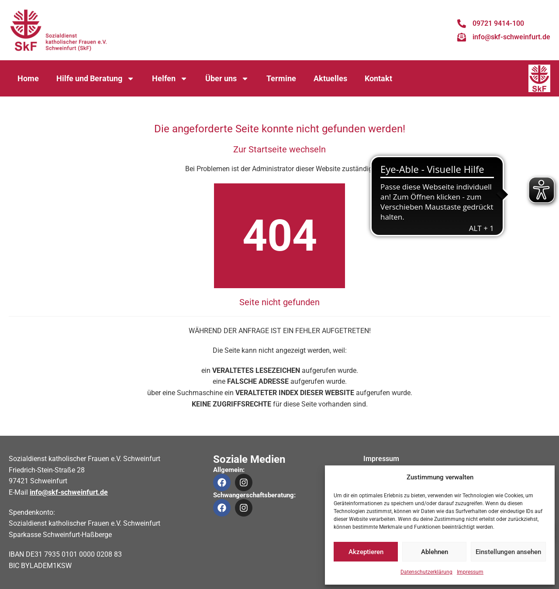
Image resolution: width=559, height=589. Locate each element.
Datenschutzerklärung (426, 572)
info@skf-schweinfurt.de (69, 492)
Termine (281, 78)
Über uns (227, 78)
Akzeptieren (366, 552)
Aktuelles (330, 78)
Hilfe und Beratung (95, 78)
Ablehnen (434, 552)
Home (28, 78)
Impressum (470, 572)
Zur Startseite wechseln (279, 149)
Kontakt (378, 78)
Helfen (170, 78)
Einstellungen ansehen (508, 552)
